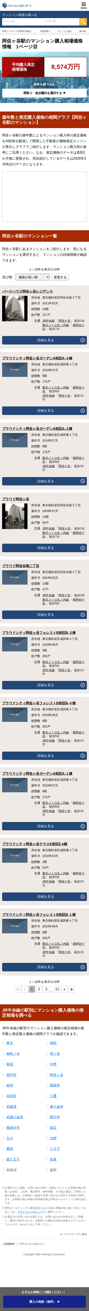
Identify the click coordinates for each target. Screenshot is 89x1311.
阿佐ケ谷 (64, 320)
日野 (53, 1138)
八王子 (55, 1149)
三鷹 (53, 1096)
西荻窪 (55, 1085)
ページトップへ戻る (75, 1234)
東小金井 (56, 1106)
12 (57, 989)
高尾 (53, 1159)
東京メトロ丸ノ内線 (55, 325)
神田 (53, 1043)
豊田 (9, 1149)
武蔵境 (11, 1106)
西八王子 (13, 1159)
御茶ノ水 (13, 1053)
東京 (9, 1043)
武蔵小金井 (14, 1117)
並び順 (7, 277)
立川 (9, 1138)
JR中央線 (48, 320)
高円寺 (11, 1075)
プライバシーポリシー (30, 1211)
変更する (60, 277)
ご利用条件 (8, 1243)
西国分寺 (13, 1127)
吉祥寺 (11, 1096)
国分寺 (55, 1117)
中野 (53, 1064)
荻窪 (9, 1085)
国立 (53, 1127)
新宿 (9, 1064)
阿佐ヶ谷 (56, 1075)
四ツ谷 (55, 1053)
